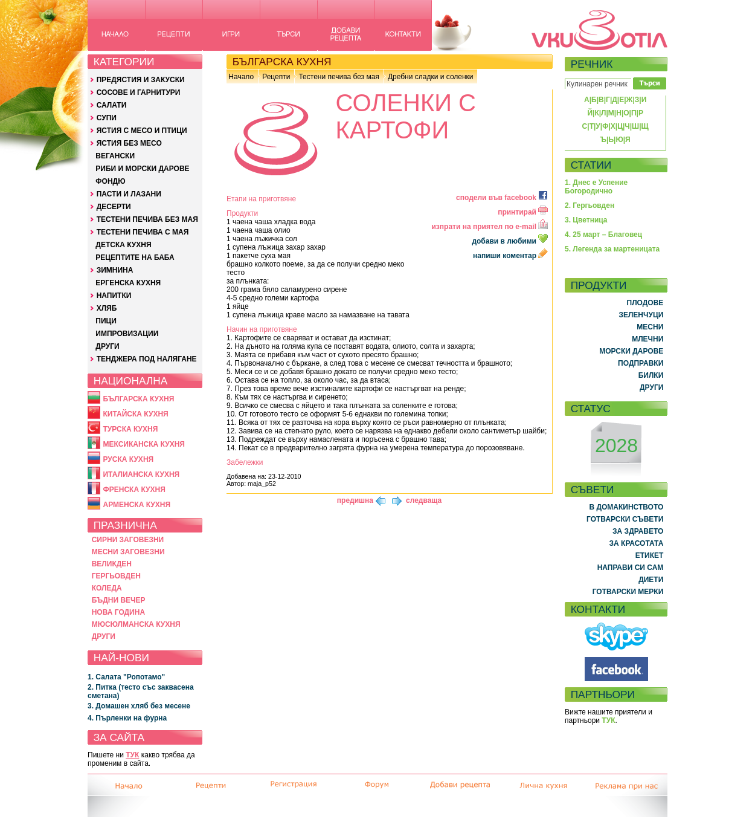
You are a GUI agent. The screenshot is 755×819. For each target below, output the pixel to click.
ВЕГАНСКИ (115, 156)
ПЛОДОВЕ (645, 303)
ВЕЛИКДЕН (112, 564)
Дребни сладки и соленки (431, 77)
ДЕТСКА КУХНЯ (123, 245)
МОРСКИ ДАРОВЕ (631, 351)
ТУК (132, 755)
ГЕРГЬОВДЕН (116, 576)
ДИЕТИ (650, 579)
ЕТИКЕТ (649, 555)
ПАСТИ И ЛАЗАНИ (129, 194)
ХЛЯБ (107, 308)
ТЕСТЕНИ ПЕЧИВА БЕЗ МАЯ (147, 219)
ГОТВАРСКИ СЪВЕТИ (624, 519)
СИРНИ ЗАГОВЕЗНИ (128, 540)
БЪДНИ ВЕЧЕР (119, 600)
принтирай (523, 212)
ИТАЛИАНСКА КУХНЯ (141, 474)
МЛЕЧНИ (647, 339)
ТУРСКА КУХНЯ (130, 429)
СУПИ (107, 118)
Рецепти (276, 77)
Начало (241, 77)
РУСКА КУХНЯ (128, 459)
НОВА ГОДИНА (118, 612)
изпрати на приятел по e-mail (489, 226)
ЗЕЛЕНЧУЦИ (640, 315)
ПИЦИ (106, 321)
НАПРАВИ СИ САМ (630, 567)
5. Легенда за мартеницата (612, 249)
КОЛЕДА (107, 588)
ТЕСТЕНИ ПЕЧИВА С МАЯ (143, 232)
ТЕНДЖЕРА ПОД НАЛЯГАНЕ (147, 359)
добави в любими (511, 241)
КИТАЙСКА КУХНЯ (135, 414)
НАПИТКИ (114, 295)
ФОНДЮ (110, 181)
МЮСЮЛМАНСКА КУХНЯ (136, 624)
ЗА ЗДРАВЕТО (637, 531)
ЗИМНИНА (115, 270)
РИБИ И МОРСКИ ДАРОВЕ (142, 168)
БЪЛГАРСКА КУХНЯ (138, 399)
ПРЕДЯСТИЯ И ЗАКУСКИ (141, 80)
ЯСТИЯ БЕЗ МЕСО (129, 143)
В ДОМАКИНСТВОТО (626, 507)
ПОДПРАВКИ (640, 363)
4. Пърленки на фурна (127, 718)
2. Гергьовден (589, 205)
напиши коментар (510, 255)
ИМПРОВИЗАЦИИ (126, 333)
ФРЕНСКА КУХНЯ (134, 489)
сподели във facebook (502, 197)
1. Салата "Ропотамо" (126, 677)
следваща (424, 500)
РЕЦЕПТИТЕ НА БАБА (134, 257)
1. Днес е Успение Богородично (596, 186)
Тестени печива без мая (338, 77)
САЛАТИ (112, 105)
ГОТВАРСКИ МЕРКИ (628, 592)
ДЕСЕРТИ (114, 206)
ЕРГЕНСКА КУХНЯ (128, 283)
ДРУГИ (107, 346)
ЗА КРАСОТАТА (636, 543)
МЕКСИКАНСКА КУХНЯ (144, 444)
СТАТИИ (591, 165)
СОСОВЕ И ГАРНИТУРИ (139, 92)
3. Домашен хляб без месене (139, 706)
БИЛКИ (651, 375)
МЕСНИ (650, 327)
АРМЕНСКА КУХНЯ (136, 504)
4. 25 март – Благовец (603, 234)
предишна (355, 500)
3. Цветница (586, 220)
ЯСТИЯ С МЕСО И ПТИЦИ (142, 130)
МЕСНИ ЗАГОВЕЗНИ (128, 552)
